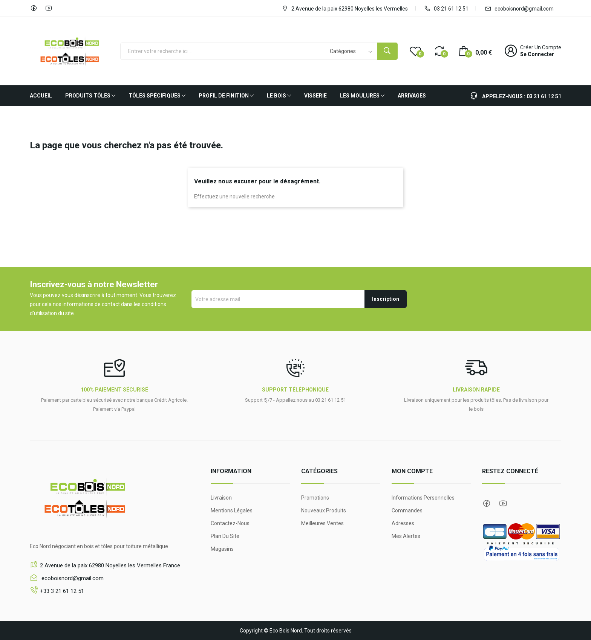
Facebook (33, 8)
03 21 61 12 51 (446, 8)
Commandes (407, 510)
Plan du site (225, 536)
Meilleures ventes (322, 523)
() (415, 50)
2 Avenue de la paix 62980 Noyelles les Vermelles (345, 8)
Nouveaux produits (323, 510)
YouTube (48, 8)
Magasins (222, 549)
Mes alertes (406, 536)
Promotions (315, 498)
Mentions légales (232, 510)
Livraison (221, 498)
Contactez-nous (230, 523)
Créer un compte (540, 47)
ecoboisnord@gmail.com (519, 8)
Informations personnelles (423, 498)
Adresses (403, 523)
